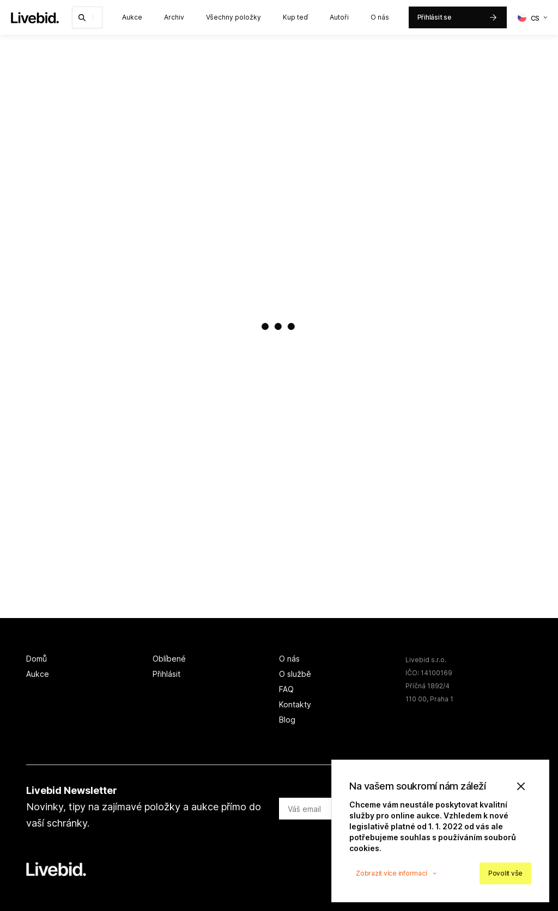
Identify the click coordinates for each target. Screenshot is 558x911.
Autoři (339, 17)
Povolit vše (505, 873)
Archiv (174, 17)
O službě (295, 673)
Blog (287, 719)
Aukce (132, 17)
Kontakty (295, 704)
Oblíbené (169, 658)
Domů (36, 658)
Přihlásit (166, 673)
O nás (380, 17)
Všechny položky (233, 17)
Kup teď (295, 17)
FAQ (286, 689)
